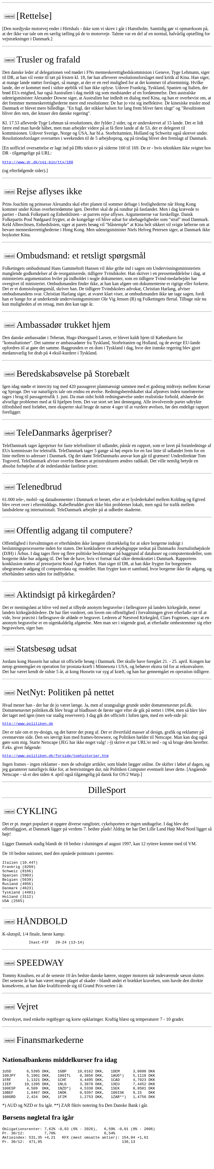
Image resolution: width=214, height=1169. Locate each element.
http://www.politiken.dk (27, 725)
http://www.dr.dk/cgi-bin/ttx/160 (37, 162)
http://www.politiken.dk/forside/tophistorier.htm (55, 758)
